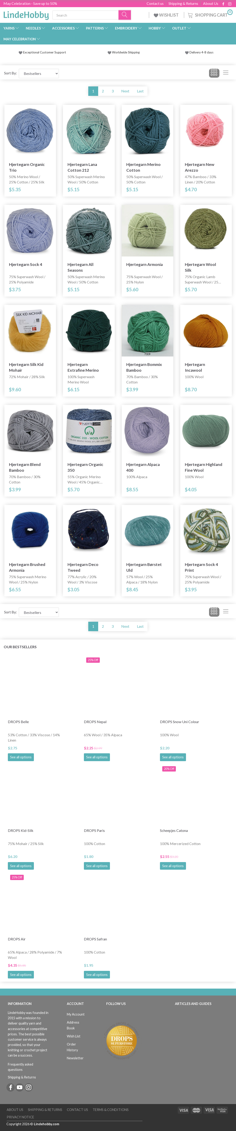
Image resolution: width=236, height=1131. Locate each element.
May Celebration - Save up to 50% (30, 3)
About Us (210, 3)
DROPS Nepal (95, 721)
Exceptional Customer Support (44, 52)
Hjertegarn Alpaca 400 (143, 467)
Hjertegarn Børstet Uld (144, 567)
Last (140, 91)
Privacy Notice (20, 1117)
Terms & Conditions (111, 1110)
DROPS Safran (95, 939)
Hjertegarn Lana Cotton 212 (82, 167)
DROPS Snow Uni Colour (179, 721)
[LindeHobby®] (26, 14)
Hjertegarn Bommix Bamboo (144, 367)
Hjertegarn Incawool (195, 367)
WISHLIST (166, 15)
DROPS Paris (94, 830)
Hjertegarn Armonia (144, 264)
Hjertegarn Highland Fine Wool (203, 467)
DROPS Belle (18, 721)
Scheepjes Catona (174, 830)
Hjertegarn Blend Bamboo (25, 467)
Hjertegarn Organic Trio (27, 167)
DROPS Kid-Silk (20, 830)
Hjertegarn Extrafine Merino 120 (83, 367)
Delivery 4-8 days (199, 52)
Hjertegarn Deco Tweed (83, 567)
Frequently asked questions (20, 1067)
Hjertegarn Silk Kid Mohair (26, 367)
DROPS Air (17, 939)
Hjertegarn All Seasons (81, 267)
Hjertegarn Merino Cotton (143, 167)
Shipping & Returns (183, 3)
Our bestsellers (20, 647)
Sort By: (10, 73)
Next (125, 91)
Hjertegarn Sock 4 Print (201, 567)
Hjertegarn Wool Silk (200, 267)
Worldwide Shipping (124, 52)
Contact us (155, 3)
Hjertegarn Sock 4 (25, 264)
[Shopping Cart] (209, 14)
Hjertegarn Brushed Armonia (27, 567)
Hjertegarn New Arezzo (199, 167)
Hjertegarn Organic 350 (85, 467)
